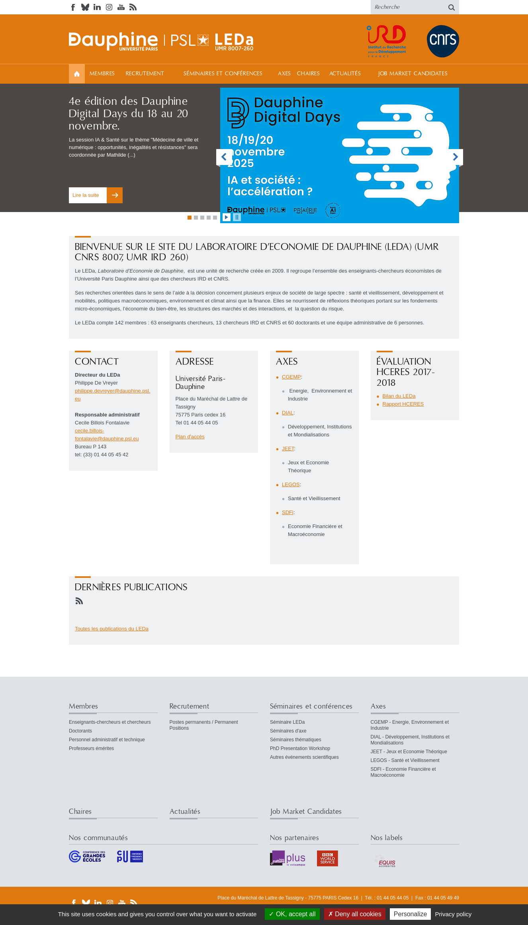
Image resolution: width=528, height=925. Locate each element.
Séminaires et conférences (223, 73)
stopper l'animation (237, 217)
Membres (102, 73)
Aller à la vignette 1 (190, 218)
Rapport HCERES (403, 404)
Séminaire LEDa (287, 722)
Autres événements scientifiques (304, 757)
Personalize (410, 914)
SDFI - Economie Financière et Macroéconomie (403, 772)
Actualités (345, 73)
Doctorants (80, 731)
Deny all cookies (354, 914)
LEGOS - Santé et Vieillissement (405, 760)
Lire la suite (85, 195)
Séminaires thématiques (295, 739)
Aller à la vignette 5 (215, 218)
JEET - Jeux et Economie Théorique (409, 751)
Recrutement (145, 73)
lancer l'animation (227, 217)
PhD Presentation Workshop (300, 748)
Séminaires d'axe (288, 731)
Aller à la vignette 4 (209, 218)
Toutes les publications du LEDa (112, 629)
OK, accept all (292, 914)
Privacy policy (453, 914)
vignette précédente (224, 158)
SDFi (287, 512)
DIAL (287, 413)
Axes (284, 73)
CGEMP (291, 377)
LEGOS (291, 484)
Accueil (77, 73)
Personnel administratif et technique (107, 739)
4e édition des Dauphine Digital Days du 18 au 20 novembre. (129, 113)
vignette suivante (455, 158)
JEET (288, 449)
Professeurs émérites (91, 748)
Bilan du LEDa (399, 396)
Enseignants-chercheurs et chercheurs (110, 722)
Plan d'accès (190, 437)
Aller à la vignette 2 (196, 218)
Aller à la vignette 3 (202, 218)
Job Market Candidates (413, 73)
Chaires (308, 73)
